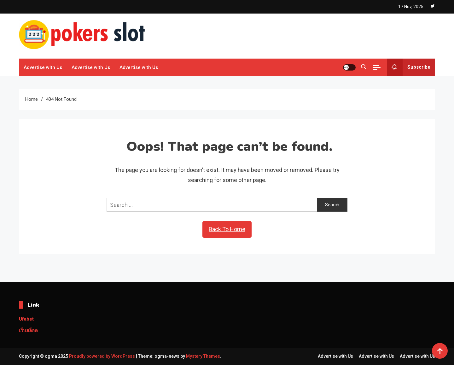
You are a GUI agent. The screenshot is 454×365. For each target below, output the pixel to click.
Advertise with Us (43, 67)
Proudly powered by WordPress (102, 356)
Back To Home (227, 229)
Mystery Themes (203, 356)
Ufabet (26, 319)
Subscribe (408, 67)
